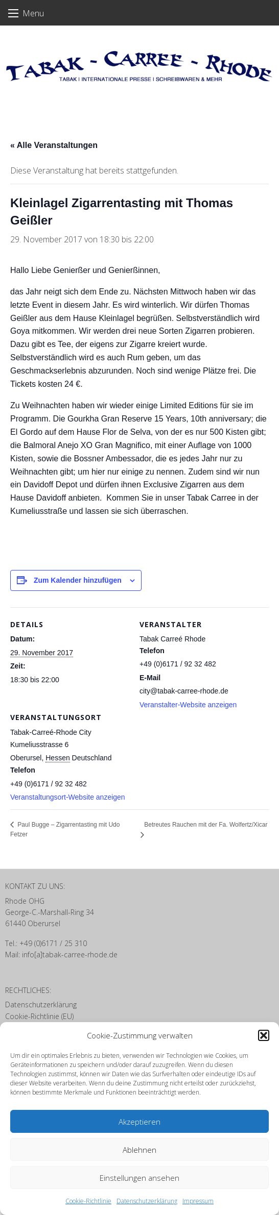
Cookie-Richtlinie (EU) (39, 1016)
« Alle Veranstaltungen (54, 145)
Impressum (198, 1201)
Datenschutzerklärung (147, 1201)
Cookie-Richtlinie (88, 1201)
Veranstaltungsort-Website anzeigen (67, 797)
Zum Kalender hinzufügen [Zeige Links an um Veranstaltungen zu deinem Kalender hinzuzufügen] (78, 580)
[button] (264, 1035)
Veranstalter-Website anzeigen (188, 705)
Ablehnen (139, 1150)
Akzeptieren (139, 1122)
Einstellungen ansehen (139, 1178)
